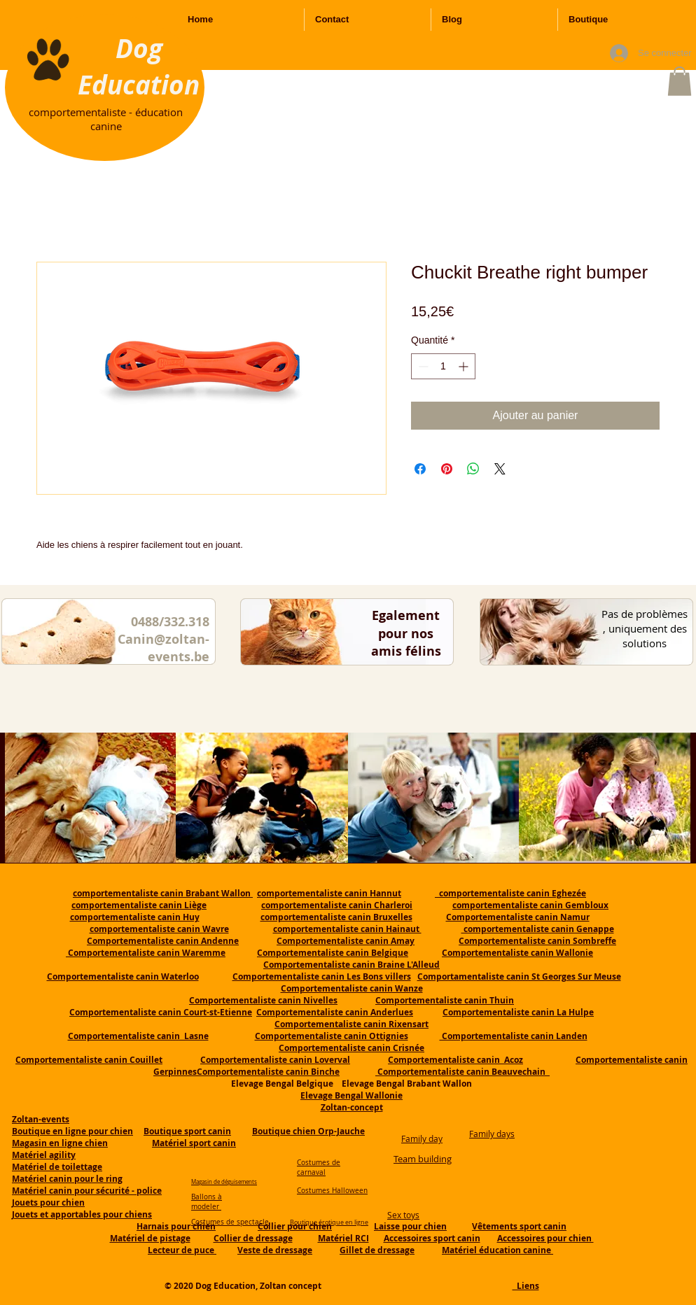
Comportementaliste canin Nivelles (263, 1000)
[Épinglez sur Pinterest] (446, 468)
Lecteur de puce (182, 1250)
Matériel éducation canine (497, 1250)
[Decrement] (422, 366)
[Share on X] (500, 468)
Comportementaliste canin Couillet (88, 1060)
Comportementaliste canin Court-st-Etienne (160, 1012)
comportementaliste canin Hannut (329, 893)
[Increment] (464, 366)
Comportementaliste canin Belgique (332, 953)
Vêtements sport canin (519, 1226)
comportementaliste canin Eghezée (510, 893)
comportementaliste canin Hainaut (347, 929)
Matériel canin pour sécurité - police (87, 1191)
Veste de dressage (274, 1250)
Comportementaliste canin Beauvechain (462, 1072)
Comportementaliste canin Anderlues (334, 1012)
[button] (679, 81)
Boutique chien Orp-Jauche (308, 1131)
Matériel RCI (343, 1238)
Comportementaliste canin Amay (346, 941)
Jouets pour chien (48, 1202)
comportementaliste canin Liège (139, 905)
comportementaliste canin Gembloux (530, 905)
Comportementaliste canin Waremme (146, 953)
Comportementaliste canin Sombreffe (537, 941)
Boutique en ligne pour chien (72, 1131)
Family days (492, 1133)
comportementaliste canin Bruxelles (336, 917)
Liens (526, 1286)
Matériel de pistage (150, 1238)
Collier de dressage (253, 1238)
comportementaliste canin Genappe (537, 929)
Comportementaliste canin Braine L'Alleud (351, 965)
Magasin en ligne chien (60, 1143)
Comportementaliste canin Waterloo (123, 976)
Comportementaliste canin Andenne (163, 941)
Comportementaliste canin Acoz (455, 1060)
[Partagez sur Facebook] (420, 468)
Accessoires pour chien (545, 1238)
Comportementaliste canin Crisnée (351, 1048)
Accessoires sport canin (432, 1238)
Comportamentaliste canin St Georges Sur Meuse (519, 976)
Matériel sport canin (194, 1143)
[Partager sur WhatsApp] (473, 468)
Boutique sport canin (187, 1131)
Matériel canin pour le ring (67, 1179)
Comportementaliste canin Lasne (138, 1036)
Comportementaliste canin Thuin (444, 1000)
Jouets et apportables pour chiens (82, 1214)
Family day (422, 1138)
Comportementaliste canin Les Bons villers (321, 976)
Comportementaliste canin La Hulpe (518, 1012)
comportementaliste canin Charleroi (336, 905)
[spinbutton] (443, 366)
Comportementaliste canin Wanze (352, 988)
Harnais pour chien (176, 1226)
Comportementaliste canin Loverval (275, 1060)
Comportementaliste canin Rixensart (351, 1024)
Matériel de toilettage (57, 1167)
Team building (423, 1158)
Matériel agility (44, 1155)
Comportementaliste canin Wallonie (517, 953)
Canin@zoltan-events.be (163, 647)
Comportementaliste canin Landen (513, 1036)
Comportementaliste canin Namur (518, 917)
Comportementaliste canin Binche (268, 1072)
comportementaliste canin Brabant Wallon (163, 893)
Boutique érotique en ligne (329, 1222)
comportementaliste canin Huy (135, 917)
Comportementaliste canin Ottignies (331, 1036)
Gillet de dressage (377, 1250)
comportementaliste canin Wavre (159, 929)
